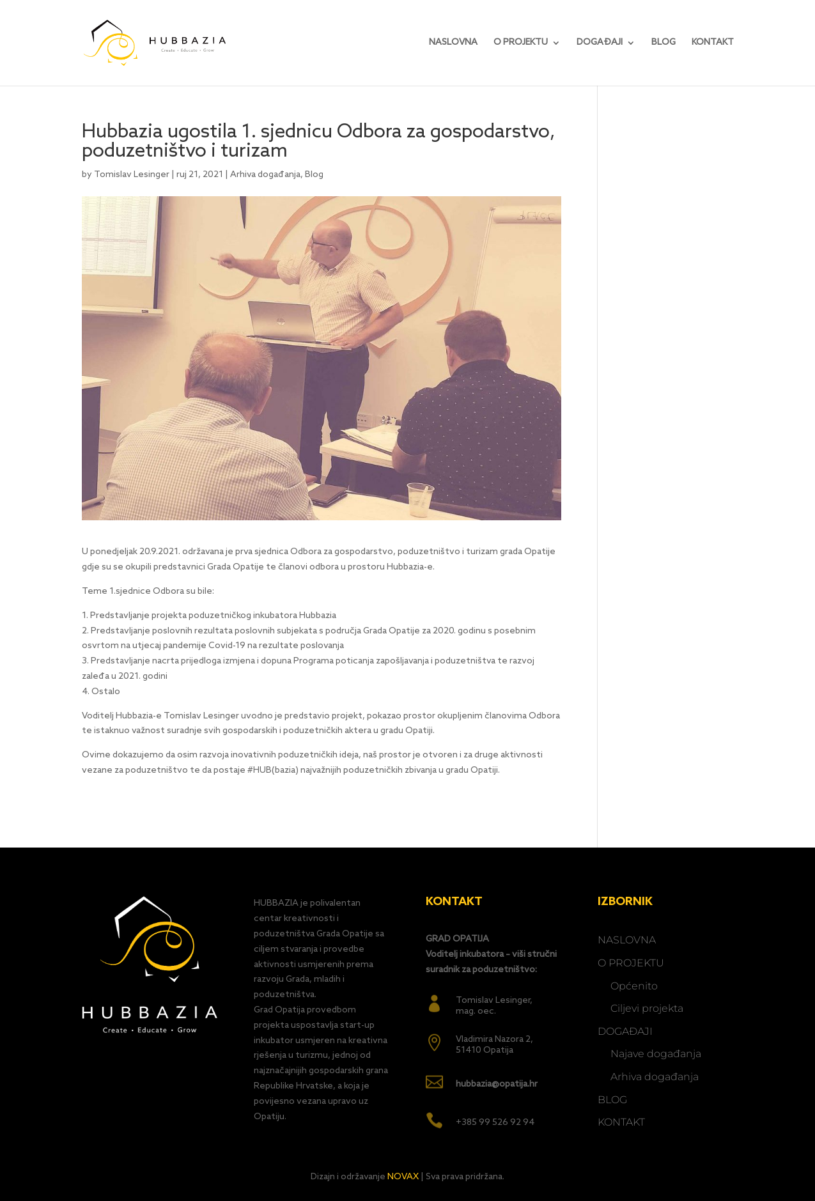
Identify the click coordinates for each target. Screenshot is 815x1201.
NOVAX (403, 1177)
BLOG (663, 43)
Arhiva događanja (265, 174)
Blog (314, 174)
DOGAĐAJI (600, 43)
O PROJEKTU (520, 43)
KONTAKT (713, 43)
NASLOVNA (453, 43)
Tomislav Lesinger (131, 174)
